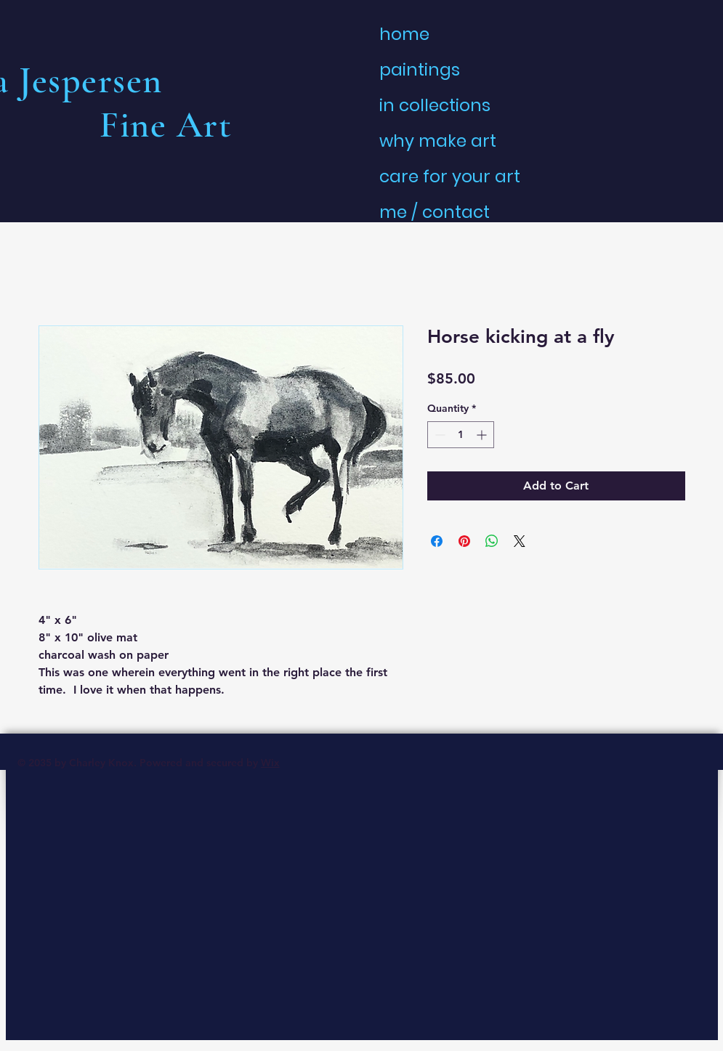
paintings (419, 69)
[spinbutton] (461, 434)
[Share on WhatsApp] (492, 541)
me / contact (434, 212)
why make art (437, 141)
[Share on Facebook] (436, 541)
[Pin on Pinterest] (464, 541)
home (404, 34)
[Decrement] (438, 434)
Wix (270, 762)
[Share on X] (519, 541)
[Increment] (483, 434)
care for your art (449, 176)
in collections (434, 105)
